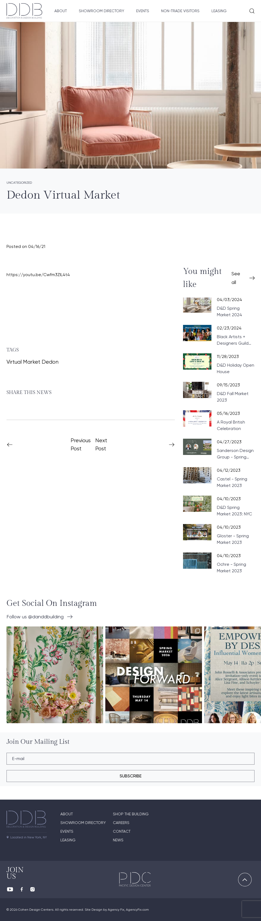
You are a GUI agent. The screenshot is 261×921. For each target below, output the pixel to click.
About (60, 11)
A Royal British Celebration (231, 425)
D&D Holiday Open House (235, 368)
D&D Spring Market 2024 (229, 311)
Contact (121, 831)
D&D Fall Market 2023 (233, 397)
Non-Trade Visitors (180, 11)
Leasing (219, 11)
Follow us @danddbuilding (35, 616)
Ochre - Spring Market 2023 (231, 567)
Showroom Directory (101, 11)
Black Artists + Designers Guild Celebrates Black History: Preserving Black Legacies (235, 340)
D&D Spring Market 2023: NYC (234, 510)
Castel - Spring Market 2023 (232, 482)
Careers (121, 822)
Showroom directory (83, 822)
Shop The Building (131, 814)
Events (142, 11)
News (118, 840)
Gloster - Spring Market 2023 (233, 539)
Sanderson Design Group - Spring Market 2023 (235, 454)
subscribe (131, 775)
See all (235, 278)
